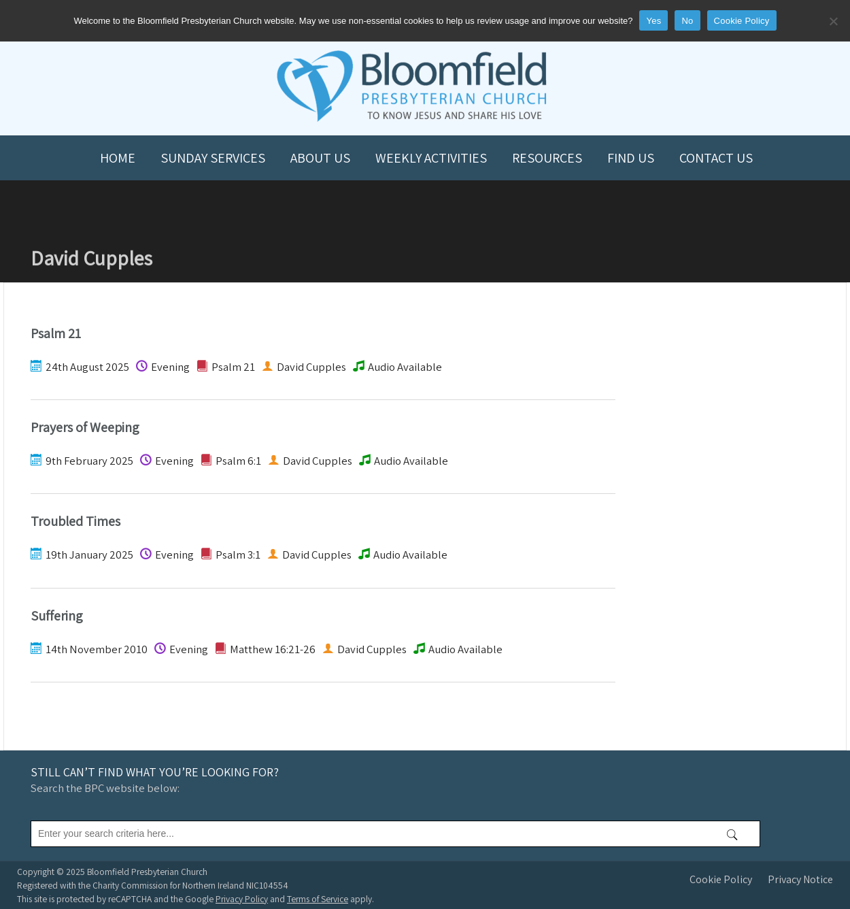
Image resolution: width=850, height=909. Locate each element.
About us (320, 158)
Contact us (716, 158)
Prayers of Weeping (85, 427)
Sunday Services (212, 158)
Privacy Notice (800, 879)
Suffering (57, 616)
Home (117, 158)
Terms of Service (317, 899)
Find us (630, 158)
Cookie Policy (721, 879)
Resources (547, 158)
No (687, 21)
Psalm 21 (56, 333)
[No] (833, 21)
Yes (653, 21)
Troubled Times (75, 521)
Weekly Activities (431, 158)
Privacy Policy (242, 899)
